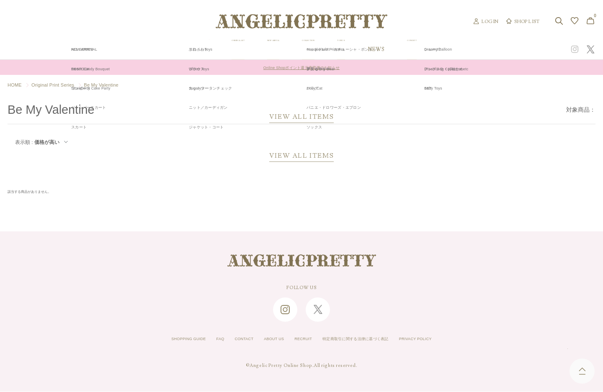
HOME (15, 84)
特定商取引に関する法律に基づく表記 (366, 339)
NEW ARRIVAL (301, 49)
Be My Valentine (101, 84)
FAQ (200, 339)
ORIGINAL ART (237, 49)
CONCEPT (505, 49)
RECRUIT (300, 339)
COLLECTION (364, 49)
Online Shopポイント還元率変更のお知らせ (301, 67)
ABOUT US (264, 339)
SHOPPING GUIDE (162, 339)
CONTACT (228, 339)
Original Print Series (52, 84)
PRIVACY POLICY (442, 339)
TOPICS (418, 49)
